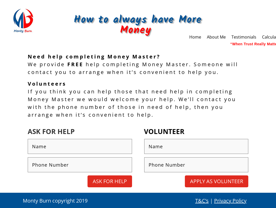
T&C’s (202, 200)
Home (195, 37)
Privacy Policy (230, 200)
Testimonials (243, 37)
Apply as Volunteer (216, 181)
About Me (216, 37)
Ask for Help (110, 181)
